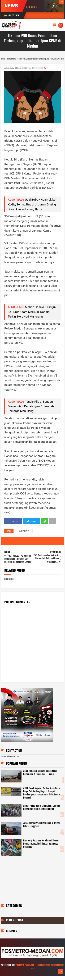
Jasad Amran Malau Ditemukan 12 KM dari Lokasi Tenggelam (41, 825)
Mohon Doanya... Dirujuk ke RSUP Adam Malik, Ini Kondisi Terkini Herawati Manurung (32, 311)
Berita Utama (24, 531)
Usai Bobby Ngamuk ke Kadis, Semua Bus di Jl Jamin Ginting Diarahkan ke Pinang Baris (32, 204)
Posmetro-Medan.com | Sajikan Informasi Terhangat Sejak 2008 (40, 967)
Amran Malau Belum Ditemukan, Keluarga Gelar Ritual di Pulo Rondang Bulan (41, 807)
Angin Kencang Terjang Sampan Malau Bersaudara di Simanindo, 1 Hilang (40, 773)
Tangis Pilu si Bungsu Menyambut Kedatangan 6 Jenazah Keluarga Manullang (31, 406)
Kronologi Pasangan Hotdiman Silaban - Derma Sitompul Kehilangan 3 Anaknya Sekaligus (41, 843)
